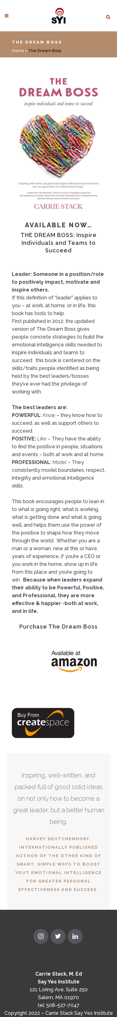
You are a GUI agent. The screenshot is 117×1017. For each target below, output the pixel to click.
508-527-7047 (63, 1005)
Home (18, 50)
